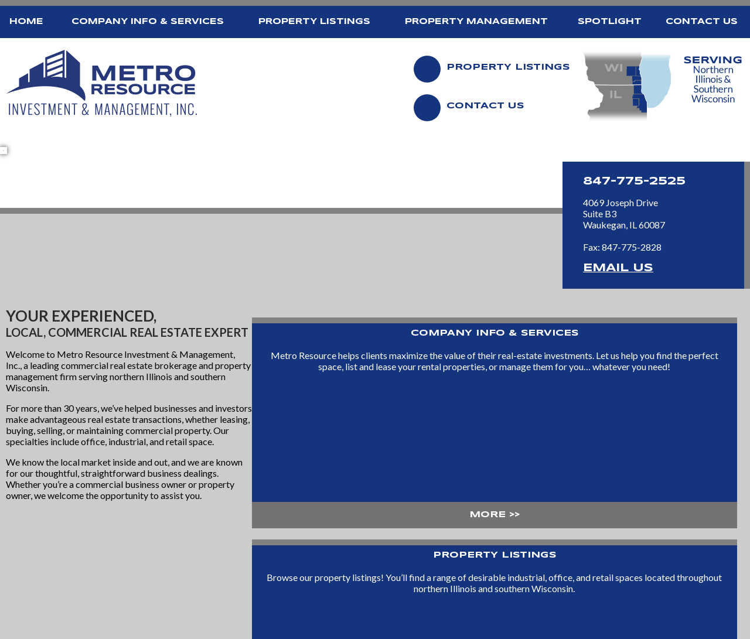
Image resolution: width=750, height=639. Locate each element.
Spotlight (610, 22)
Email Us (618, 268)
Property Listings (314, 22)
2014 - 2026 (34, 630)
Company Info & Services (147, 22)
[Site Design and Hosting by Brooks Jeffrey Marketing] (689, 631)
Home (26, 22)
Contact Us (702, 22)
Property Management (476, 22)
